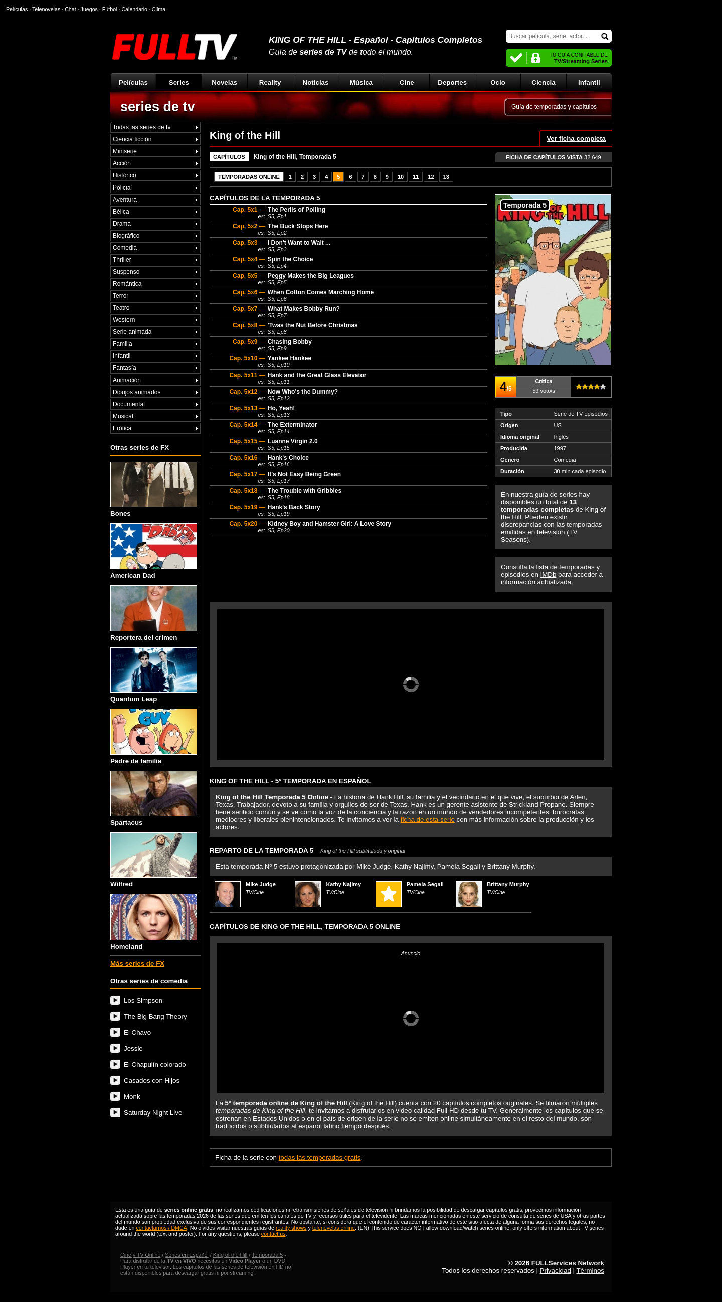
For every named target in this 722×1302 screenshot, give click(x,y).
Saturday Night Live (153, 1113)
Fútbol (109, 9)
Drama (122, 223)
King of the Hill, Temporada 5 (295, 156)
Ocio (497, 82)
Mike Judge (261, 884)
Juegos (89, 9)
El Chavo (137, 1032)
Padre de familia (153, 737)
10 (401, 177)
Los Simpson (143, 1000)
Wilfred (153, 860)
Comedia (125, 247)
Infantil (589, 82)
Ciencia (543, 82)
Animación (127, 380)
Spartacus (153, 798)
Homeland (153, 922)
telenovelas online (333, 1228)
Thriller (122, 259)
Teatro (121, 307)
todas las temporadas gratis (320, 1157)
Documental (129, 404)
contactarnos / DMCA (161, 1228)
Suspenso (126, 271)
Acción (122, 163)
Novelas (224, 82)
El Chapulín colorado (155, 1064)
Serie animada (132, 331)
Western (124, 319)
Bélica (121, 211)
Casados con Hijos (151, 1080)
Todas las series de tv (141, 127)
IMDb (548, 574)
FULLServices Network (567, 1263)
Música (361, 82)
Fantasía (124, 367)
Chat (70, 9)
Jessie (133, 1048)
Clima (158, 9)
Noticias (316, 82)
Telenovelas (46, 9)
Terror (120, 295)
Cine (407, 82)
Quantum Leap (153, 675)
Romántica (127, 283)
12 (431, 177)
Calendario (134, 9)
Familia (122, 343)
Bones (153, 489)
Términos (590, 1270)
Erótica (122, 428)
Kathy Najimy (343, 884)
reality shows (291, 1228)
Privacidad (555, 1270)
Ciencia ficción (132, 139)
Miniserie (125, 151)
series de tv (157, 106)
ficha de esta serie (428, 819)
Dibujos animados (136, 392)
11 (416, 177)
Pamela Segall (425, 884)
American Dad (153, 551)
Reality (270, 82)
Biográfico (126, 235)
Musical (123, 416)
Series (179, 82)
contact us (273, 1234)
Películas (133, 82)
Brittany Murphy (508, 884)
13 (446, 177)
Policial (122, 187)
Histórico (124, 175)
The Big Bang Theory (155, 1016)
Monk (132, 1096)
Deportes (452, 82)
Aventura (125, 199)
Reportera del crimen (153, 613)
